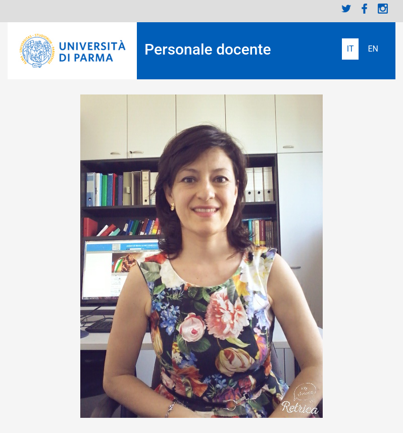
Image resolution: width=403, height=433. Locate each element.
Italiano (350, 49)
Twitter (346, 8)
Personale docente (207, 49)
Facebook (365, 8)
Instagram (383, 8)
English (373, 49)
